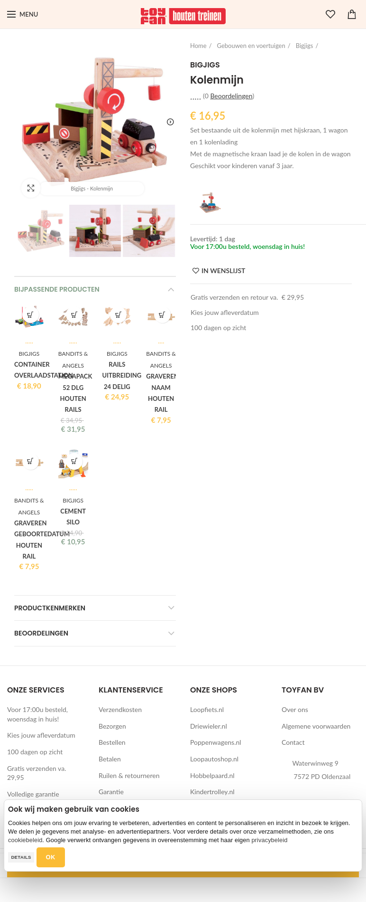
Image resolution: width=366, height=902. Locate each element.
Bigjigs (304, 45)
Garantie (111, 792)
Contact (293, 742)
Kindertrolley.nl (212, 792)
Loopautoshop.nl (214, 759)
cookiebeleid (25, 840)
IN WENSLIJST (223, 270)
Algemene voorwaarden (316, 726)
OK (50, 857)
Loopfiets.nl (207, 709)
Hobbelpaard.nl (212, 775)
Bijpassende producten (57, 289)
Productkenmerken (49, 608)
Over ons (295, 709)
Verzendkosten (120, 709)
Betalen (110, 759)
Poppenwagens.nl (215, 742)
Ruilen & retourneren (129, 775)
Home (198, 45)
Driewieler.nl (208, 726)
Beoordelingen (41, 633)
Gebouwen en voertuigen (251, 45)
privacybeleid (269, 840)
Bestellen (112, 742)
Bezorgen (112, 726)
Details (21, 857)
